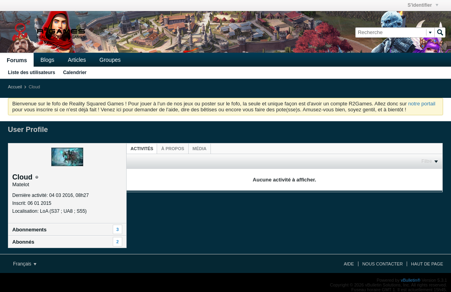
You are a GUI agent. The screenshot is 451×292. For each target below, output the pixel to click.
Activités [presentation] (142, 148)
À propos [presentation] (172, 148)
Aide (349, 263)
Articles (77, 60)
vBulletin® (411, 280)
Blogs (47, 60)
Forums (17, 60)
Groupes (110, 60)
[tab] (141, 148)
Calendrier (74, 72)
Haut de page (427, 263)
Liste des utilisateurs (31, 72)
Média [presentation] (200, 148)
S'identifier (422, 5)
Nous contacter (382, 263)
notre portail (422, 104)
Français (24, 264)
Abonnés (23, 242)
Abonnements (29, 230)
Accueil (15, 86)
